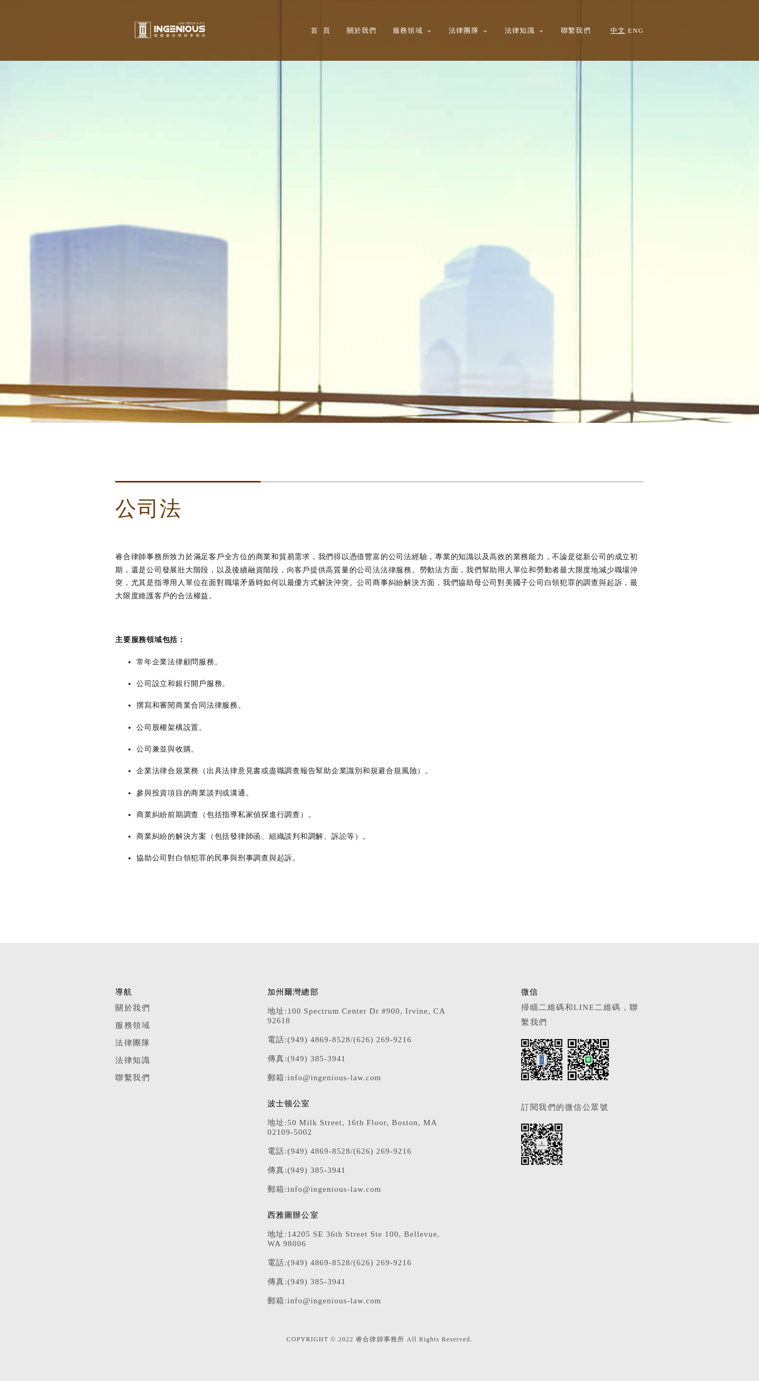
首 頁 (321, 30)
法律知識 (520, 30)
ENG (636, 30)
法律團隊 (464, 30)
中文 (618, 30)
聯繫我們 (576, 30)
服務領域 (408, 30)
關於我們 (362, 30)
